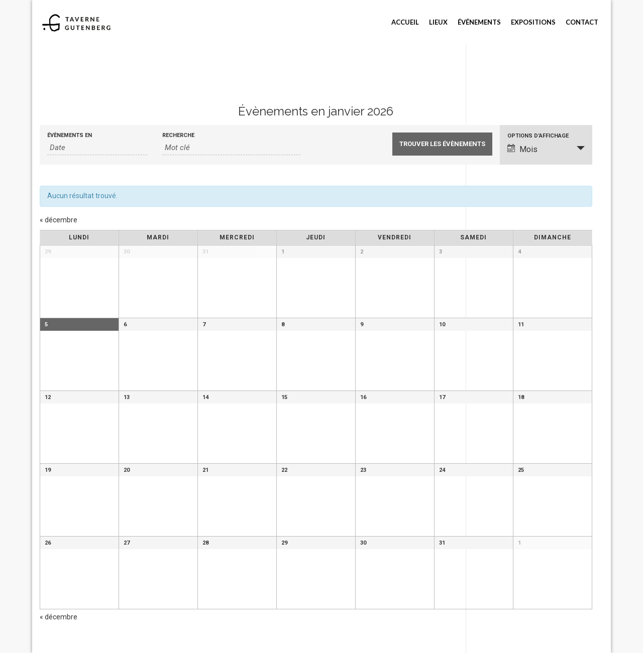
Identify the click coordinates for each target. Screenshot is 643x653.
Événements (479, 22)
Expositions (533, 22)
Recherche (178, 135)
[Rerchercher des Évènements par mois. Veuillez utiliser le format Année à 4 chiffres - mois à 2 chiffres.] (97, 148)
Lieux (438, 22)
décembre (58, 220)
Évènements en (69, 135)
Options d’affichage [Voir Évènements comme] (538, 136)
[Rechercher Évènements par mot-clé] (231, 148)
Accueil (405, 22)
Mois (522, 149)
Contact (582, 22)
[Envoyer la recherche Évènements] (442, 144)
